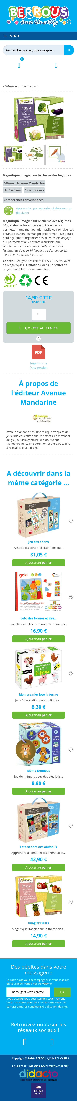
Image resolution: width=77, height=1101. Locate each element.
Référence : (11, 86)
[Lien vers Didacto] (38, 1075)
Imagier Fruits (38, 923)
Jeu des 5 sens (38, 542)
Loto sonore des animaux (38, 847)
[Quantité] (39, 314)
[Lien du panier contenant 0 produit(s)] (19, 68)
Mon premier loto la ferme (38, 694)
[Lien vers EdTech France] (38, 1097)
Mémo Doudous (38, 771)
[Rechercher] (37, 50)
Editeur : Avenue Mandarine (24, 183)
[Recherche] (69, 50)
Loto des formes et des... (38, 618)
